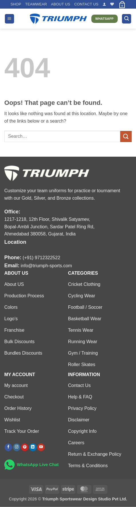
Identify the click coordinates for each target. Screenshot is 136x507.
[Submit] (126, 136)
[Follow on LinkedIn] (33, 447)
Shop (16, 4)
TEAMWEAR (36, 4)
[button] (104, 4)
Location (15, 242)
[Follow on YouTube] (41, 447)
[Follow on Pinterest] (24, 447)
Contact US (86, 4)
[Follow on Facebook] (8, 447)
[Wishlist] (112, 4)
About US (60, 4)
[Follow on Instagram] (16, 447)
